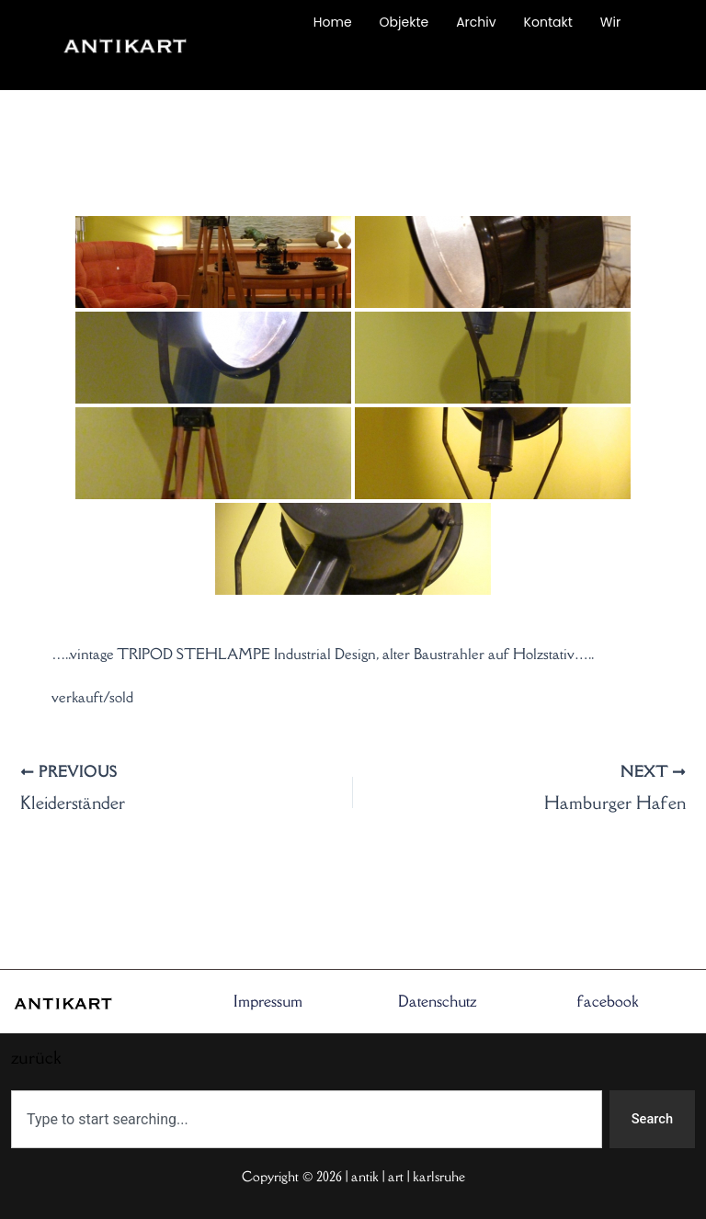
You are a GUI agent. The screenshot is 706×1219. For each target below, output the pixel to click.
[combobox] (306, 1119)
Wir (610, 22)
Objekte (404, 22)
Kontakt (548, 22)
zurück (264, 64)
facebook (607, 1001)
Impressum (267, 1001)
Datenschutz (437, 1001)
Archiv (475, 22)
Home (332, 22)
